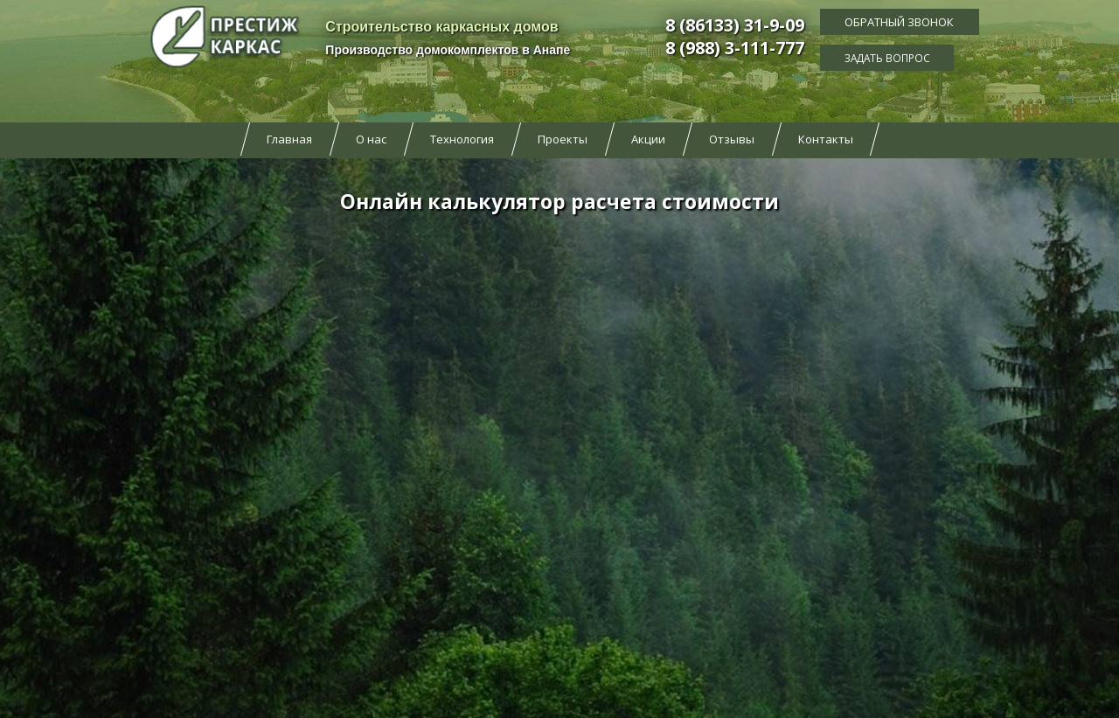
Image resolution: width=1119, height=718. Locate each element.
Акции (648, 139)
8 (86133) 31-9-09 (734, 25)
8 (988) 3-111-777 (734, 47)
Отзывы (731, 139)
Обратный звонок (899, 22)
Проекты (562, 139)
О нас (371, 139)
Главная (289, 139)
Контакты (825, 139)
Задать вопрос (899, 57)
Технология (462, 139)
